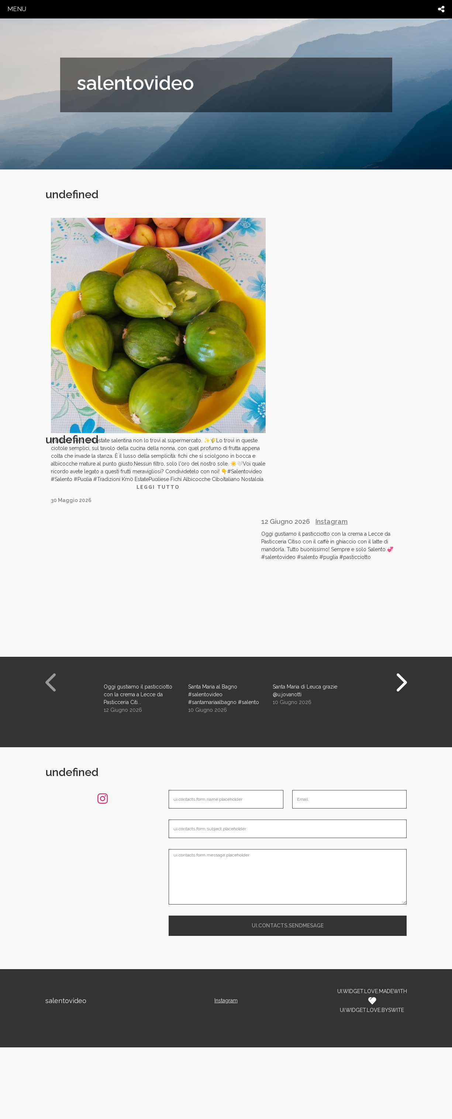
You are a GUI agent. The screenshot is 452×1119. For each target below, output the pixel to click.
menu (16, 9)
